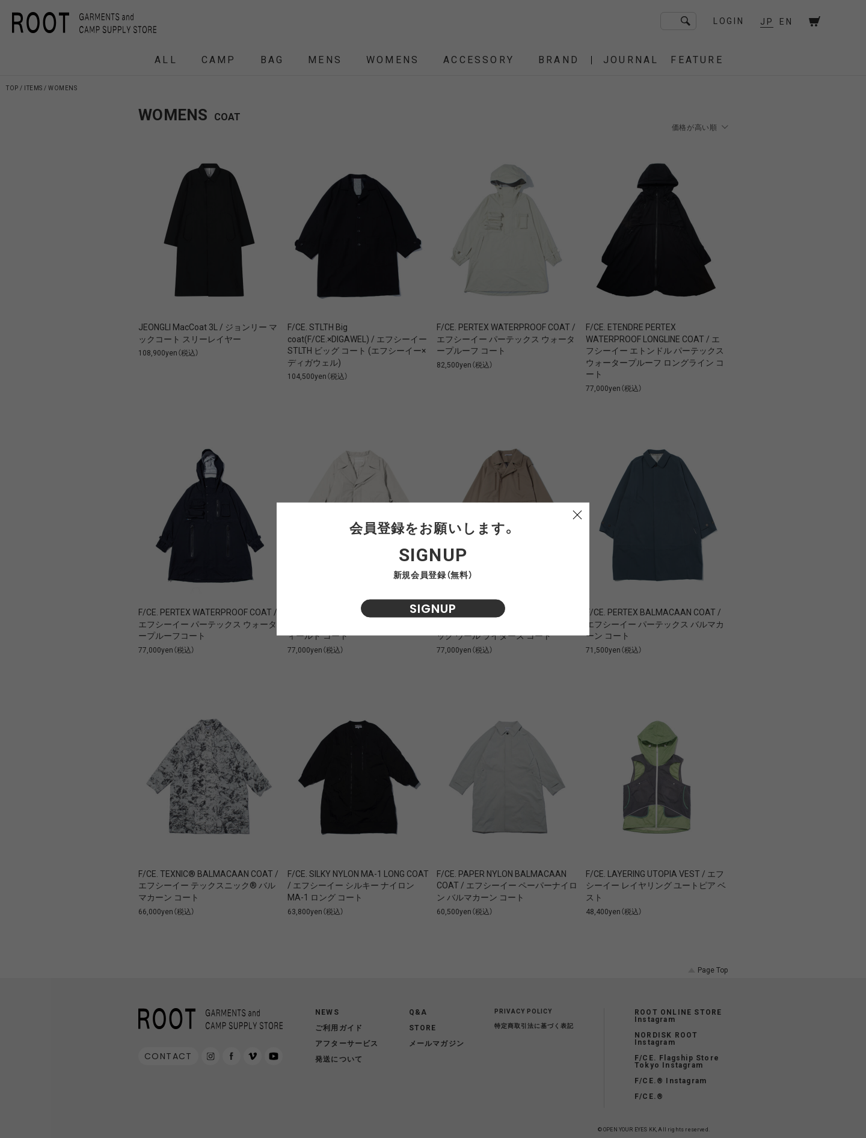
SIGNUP (433, 608)
